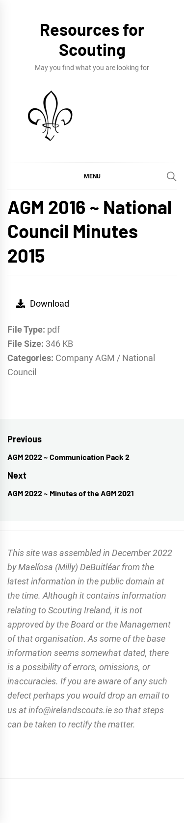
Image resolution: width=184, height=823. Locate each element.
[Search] (172, 176)
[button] (92, 176)
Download (42, 303)
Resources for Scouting (92, 39)
